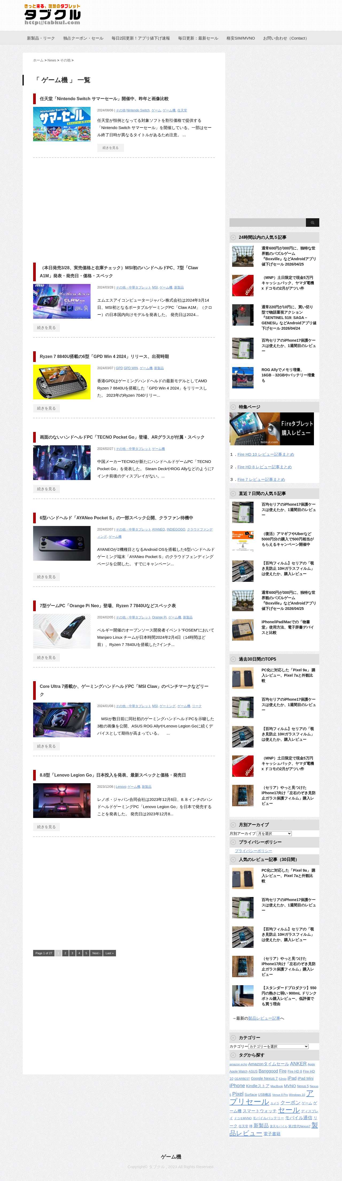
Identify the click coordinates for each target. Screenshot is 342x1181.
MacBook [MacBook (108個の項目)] (276, 1086)
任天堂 (182, 110)
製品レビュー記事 (264, 1018)
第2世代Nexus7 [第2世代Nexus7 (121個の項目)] (299, 1126)
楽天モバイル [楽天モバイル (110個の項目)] (278, 1126)
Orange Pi (159, 617)
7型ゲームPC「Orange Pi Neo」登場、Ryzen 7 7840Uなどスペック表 (108, 605)
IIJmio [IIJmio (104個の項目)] (282, 1078)
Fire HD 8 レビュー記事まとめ (265, 467)
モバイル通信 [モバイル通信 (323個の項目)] (298, 1117)
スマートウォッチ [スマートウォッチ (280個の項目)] (260, 1111)
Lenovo (121, 787)
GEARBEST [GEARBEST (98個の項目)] (242, 1078)
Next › (96, 953)
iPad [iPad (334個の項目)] (292, 1078)
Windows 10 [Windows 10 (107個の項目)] (297, 1094)
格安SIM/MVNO (241, 38)
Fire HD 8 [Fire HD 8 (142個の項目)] (294, 1071)
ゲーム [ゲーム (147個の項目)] (307, 1103)
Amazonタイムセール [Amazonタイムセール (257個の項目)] (268, 1064)
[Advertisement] (78, 207)
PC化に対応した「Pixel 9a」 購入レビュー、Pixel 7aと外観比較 (289, 675)
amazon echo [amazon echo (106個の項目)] (238, 1064)
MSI (155, 287)
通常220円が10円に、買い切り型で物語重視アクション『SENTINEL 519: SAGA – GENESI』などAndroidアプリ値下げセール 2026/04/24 (289, 317)
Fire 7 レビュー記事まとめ (261, 479)
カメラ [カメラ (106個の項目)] (274, 1103)
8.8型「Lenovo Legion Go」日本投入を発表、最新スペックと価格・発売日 (113, 775)
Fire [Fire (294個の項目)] (283, 1071)
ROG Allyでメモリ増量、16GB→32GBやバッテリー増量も (288, 375)
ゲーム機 (169, 110)
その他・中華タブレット (133, 287)
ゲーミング (168, 706)
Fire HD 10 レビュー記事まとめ (266, 454)
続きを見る (111, 148)
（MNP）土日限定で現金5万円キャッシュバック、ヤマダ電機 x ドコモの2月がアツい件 (288, 282)
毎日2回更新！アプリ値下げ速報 (141, 38)
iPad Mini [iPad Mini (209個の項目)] (305, 1078)
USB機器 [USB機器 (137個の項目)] (264, 1095)
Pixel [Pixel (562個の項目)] (237, 1094)
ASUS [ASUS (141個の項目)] (253, 1071)
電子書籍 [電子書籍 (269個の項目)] (272, 1134)
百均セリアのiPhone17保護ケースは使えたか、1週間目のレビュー (289, 345)
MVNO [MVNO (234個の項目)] (290, 1085)
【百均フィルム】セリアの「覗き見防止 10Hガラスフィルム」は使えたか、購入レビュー (288, 568)
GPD (119, 368)
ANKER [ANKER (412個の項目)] (298, 1063)
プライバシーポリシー (253, 851)
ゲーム (156, 110)
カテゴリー (239, 1046)
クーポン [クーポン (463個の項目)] (290, 1102)
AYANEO (158, 529)
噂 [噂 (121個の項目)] (250, 1126)
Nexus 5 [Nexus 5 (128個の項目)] (303, 1086)
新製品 (179, 287)
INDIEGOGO (176, 529)
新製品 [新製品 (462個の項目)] (261, 1125)
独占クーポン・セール (83, 38)
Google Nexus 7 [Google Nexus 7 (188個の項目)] (264, 1078)
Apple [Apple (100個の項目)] (311, 1064)
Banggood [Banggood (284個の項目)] (268, 1071)
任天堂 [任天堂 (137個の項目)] (243, 1126)
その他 (121, 110)
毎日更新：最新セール (198, 38)
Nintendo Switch (138, 110)
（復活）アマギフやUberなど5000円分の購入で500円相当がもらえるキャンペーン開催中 (288, 539)
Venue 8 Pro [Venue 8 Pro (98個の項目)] (280, 1094)
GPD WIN (131, 368)
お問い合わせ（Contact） (286, 38)
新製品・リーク (41, 38)
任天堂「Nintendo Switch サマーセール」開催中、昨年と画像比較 (104, 98)
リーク (197, 706)
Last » (110, 953)
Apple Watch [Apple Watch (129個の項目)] (238, 1071)
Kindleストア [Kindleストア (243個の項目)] (257, 1085)
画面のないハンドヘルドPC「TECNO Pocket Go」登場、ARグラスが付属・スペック (122, 437)
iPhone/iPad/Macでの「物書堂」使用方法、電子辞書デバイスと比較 (288, 627)
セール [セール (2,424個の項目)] (289, 1110)
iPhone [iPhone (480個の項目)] (237, 1085)
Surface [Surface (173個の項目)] (250, 1095)
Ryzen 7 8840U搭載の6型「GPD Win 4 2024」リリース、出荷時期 (104, 356)
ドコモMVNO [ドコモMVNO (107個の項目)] (243, 1118)
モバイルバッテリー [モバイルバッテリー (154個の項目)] (268, 1118)
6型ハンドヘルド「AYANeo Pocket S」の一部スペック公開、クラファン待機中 (116, 518)
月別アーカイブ (243, 833)
